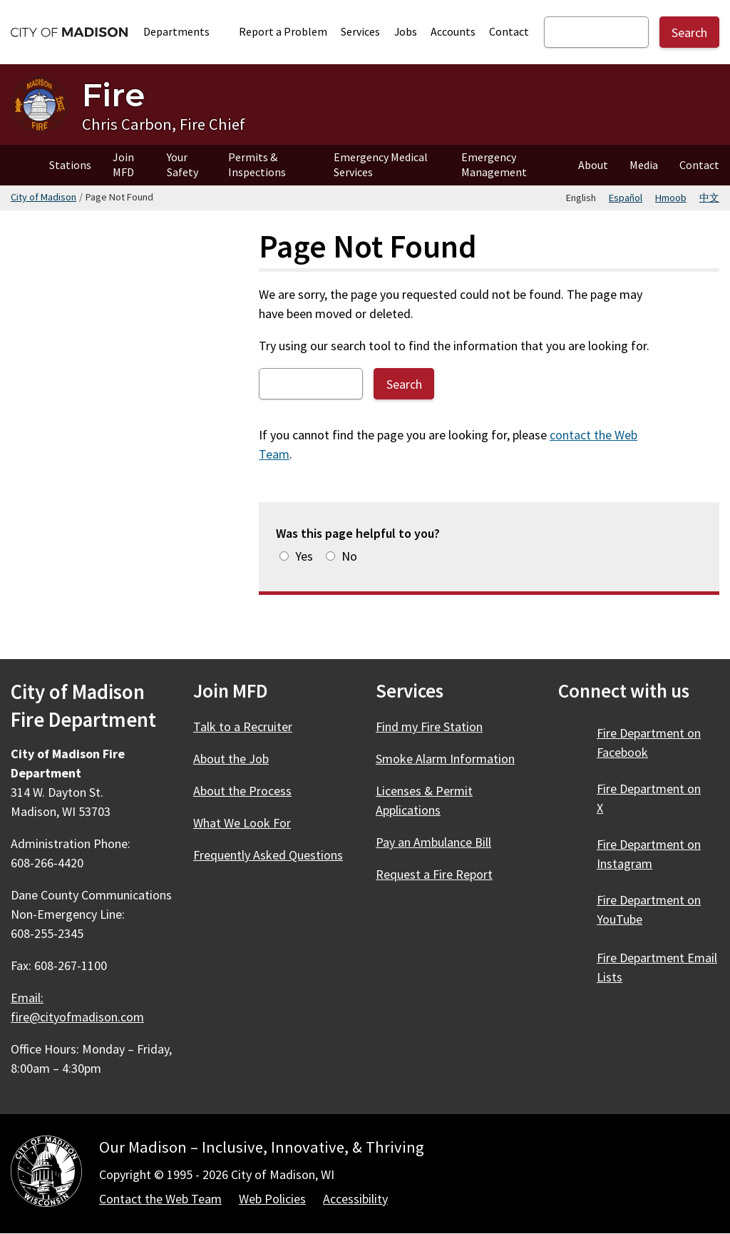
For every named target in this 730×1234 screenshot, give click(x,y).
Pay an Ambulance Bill (433, 842)
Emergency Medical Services (381, 164)
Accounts (453, 31)
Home (19, 165)
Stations (70, 165)
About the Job (231, 758)
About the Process (242, 790)
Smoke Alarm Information (445, 758)
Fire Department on (649, 742)
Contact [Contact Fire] (699, 165)
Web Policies (272, 1198)
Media (643, 165)
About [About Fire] (593, 165)
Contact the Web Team (160, 1198)
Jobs (405, 31)
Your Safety (182, 164)
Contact (509, 31)
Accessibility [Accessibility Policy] (355, 1198)
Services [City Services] (360, 31)
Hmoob (671, 197)
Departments (184, 31)
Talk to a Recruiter (242, 726)
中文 (709, 197)
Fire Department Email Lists (657, 967)
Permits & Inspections (257, 164)
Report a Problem (283, 31)
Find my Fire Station (429, 726)
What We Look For (242, 823)
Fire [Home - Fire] (113, 94)
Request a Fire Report (434, 874)
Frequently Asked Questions (268, 855)
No (349, 556)
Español (625, 197)
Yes (304, 556)
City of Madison (43, 196)
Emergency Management (494, 164)
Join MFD (123, 164)
